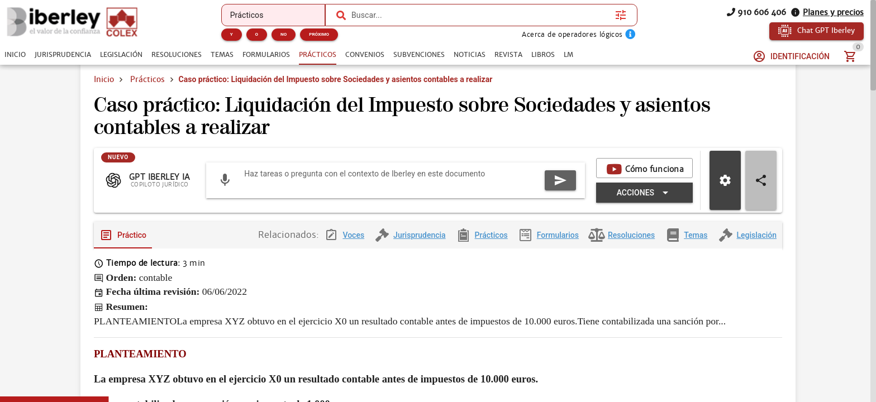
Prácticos (147, 79)
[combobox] (480, 15)
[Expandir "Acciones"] (644, 196)
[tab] (15, 55)
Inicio (104, 79)
